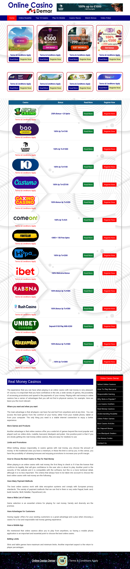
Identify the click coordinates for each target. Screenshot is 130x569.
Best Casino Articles (105, 423)
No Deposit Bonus (105, 428)
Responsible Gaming (106, 394)
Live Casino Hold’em (105, 404)
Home (11, 18)
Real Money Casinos (106, 409)
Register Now (25, 59)
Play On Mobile (58, 18)
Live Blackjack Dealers (106, 433)
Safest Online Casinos (106, 384)
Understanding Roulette (107, 414)
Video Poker (106, 18)
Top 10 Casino (42, 18)
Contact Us (102, 443)
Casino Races (75, 18)
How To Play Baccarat (106, 389)
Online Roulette (25, 18)
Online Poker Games (105, 418)
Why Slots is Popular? (106, 399)
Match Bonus (90, 18)
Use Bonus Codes (104, 438)
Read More (14, 59)
